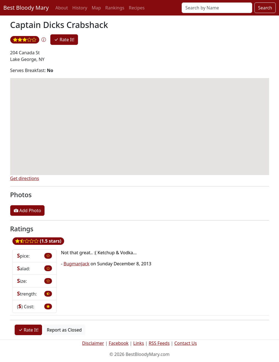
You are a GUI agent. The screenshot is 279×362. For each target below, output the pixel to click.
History (79, 8)
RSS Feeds (159, 343)
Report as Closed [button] (64, 330)
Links (138, 343)
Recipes (137, 8)
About (61, 8)
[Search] (217, 7)
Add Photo (27, 210)
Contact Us (185, 343)
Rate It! (64, 40)
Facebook (119, 343)
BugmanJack (77, 264)
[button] (43, 39)
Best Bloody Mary (26, 7)
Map (96, 8)
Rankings (114, 8)
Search (265, 8)
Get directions (24, 178)
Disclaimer (93, 343)
